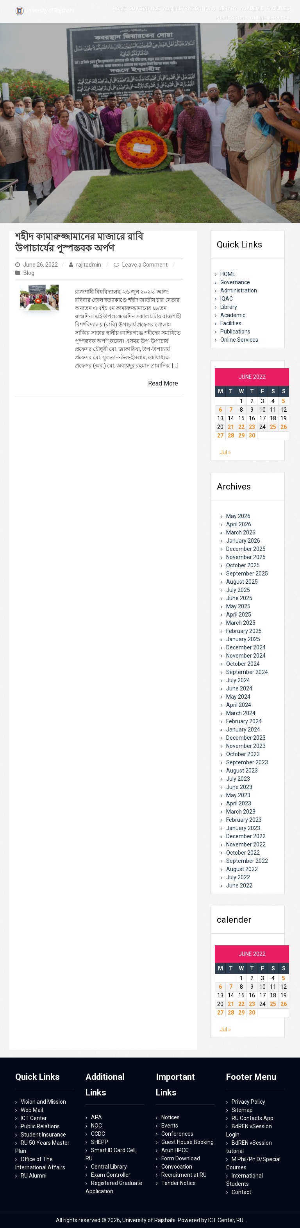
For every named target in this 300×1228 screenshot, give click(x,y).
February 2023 (244, 820)
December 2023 (246, 738)
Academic (232, 315)
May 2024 (238, 697)
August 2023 (242, 770)
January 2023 (243, 828)
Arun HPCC (175, 1150)
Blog (28, 273)
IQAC (226, 299)
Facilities (230, 323)
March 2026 (240, 532)
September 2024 (247, 672)
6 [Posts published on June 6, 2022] (220, 410)
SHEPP (99, 1142)
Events (169, 1125)
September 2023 (247, 762)
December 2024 (246, 647)
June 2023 (239, 787)
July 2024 (238, 680)
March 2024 (240, 713)
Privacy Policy (248, 1102)
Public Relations (40, 1126)
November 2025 (246, 557)
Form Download (180, 1158)
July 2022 (238, 877)
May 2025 (238, 606)
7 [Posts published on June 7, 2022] (230, 410)
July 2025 (238, 590)
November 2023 (246, 746)
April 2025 (238, 614)
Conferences (177, 1134)
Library (228, 307)
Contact (241, 1192)
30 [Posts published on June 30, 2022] (252, 435)
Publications (235, 331)
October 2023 (243, 754)
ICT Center (34, 1118)
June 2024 (239, 688)
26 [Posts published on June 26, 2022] (283, 427)
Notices (170, 1117)
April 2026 (238, 524)
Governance (235, 282)
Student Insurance (43, 1134)
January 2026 (243, 541)
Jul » (225, 452)
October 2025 (243, 565)
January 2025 (243, 639)
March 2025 (240, 623)
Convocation (176, 1166)
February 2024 (244, 721)
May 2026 (238, 516)
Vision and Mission (43, 1102)
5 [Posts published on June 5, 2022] (283, 401)
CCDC (98, 1134)
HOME (228, 274)
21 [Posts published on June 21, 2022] (231, 427)
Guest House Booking (187, 1142)
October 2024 (243, 664)
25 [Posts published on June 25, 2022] (273, 427)
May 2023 (238, 795)
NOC (96, 1125)
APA (96, 1117)
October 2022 (243, 853)
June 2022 (239, 885)
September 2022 (247, 861)
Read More (163, 383)
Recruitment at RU (184, 1175)
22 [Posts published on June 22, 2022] (241, 427)
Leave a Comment (145, 265)
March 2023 (240, 812)
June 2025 (239, 598)
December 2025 (246, 549)
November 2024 (246, 656)
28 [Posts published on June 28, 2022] (231, 435)
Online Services (239, 340)
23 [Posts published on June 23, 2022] (252, 427)
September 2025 (247, 573)
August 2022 (242, 869)
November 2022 (246, 844)
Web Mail (32, 1110)
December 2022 (246, 836)
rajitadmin (85, 265)
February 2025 (244, 631)
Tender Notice (178, 1183)
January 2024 (243, 729)
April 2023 (238, 803)
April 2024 (238, 705)
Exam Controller (110, 1175)
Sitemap (242, 1110)
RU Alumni (33, 1175)
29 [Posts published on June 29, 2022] (241, 435)
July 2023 (238, 779)
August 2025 (242, 582)
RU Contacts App (252, 1118)
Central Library (109, 1166)
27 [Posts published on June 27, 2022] (220, 435)
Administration (238, 290)
